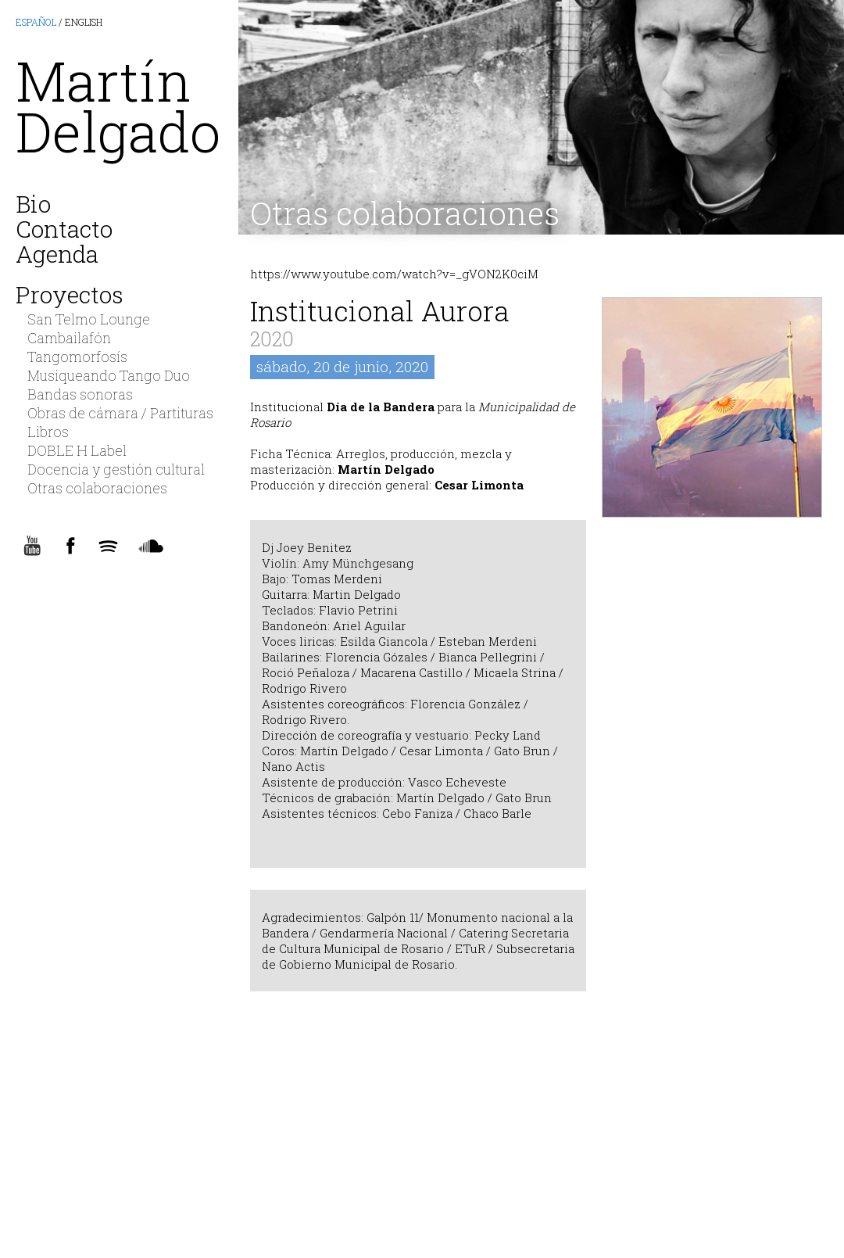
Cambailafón (69, 337)
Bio (33, 200)
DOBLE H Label (77, 450)
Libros (48, 431)
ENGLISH (83, 22)
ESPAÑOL (36, 22)
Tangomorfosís (77, 356)
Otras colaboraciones (405, 213)
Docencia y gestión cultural (116, 469)
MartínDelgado (118, 106)
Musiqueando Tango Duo (108, 375)
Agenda (57, 250)
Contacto (64, 225)
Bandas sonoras (80, 394)
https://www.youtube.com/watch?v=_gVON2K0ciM (394, 273)
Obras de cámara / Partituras (120, 412)
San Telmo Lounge (88, 319)
